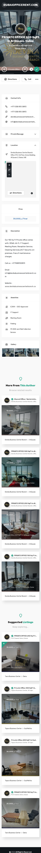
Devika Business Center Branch (16, 440)
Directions (17, 193)
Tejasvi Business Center (13, 728)
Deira (25, 676)
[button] (9, 165)
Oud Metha (28, 728)
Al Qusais (32, 440)
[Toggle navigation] (4, 5)
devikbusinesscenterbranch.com (23, 117)
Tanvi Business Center (13, 676)
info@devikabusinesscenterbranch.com (23, 122)
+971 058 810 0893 (18, 107)
